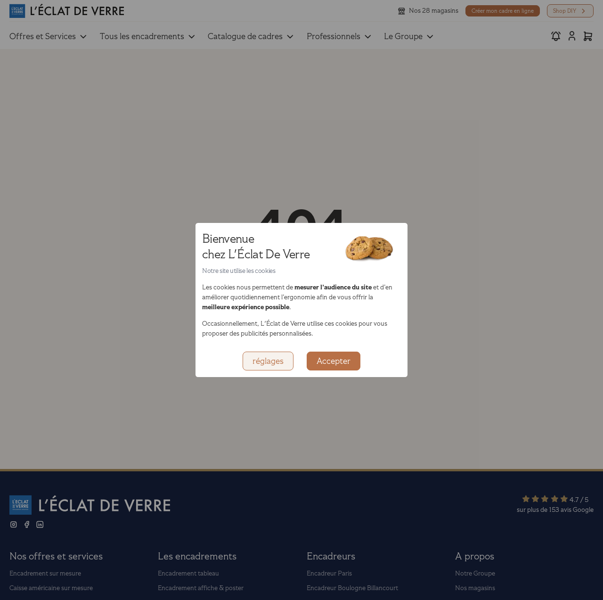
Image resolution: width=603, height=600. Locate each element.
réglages (268, 361)
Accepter (333, 361)
